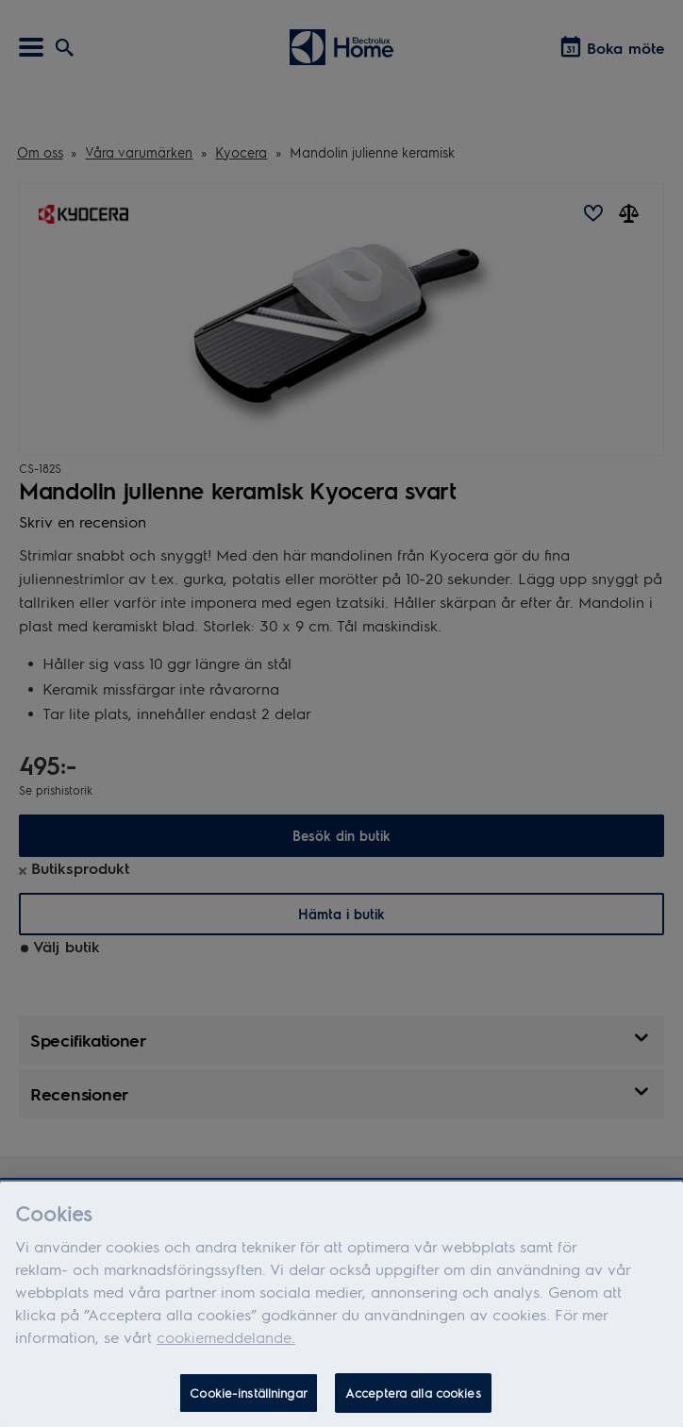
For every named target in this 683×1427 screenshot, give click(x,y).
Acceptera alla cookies (413, 1397)
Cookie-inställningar (249, 1397)
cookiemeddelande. (226, 1341)
